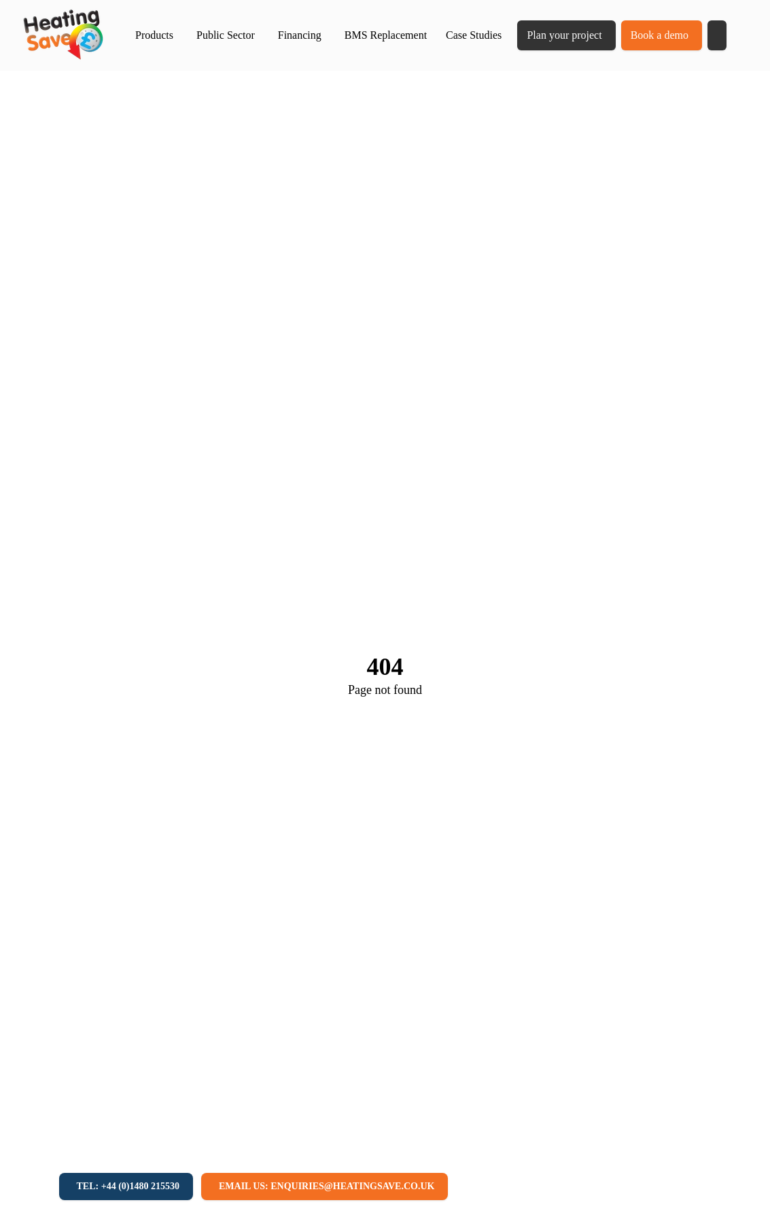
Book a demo (659, 35)
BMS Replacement (386, 35)
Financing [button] (299, 35)
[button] (717, 35)
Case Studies (474, 35)
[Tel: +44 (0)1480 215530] (126, 1186)
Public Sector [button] (225, 35)
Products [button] (154, 35)
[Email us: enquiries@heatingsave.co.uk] (324, 1186)
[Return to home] (63, 35)
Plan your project (564, 35)
